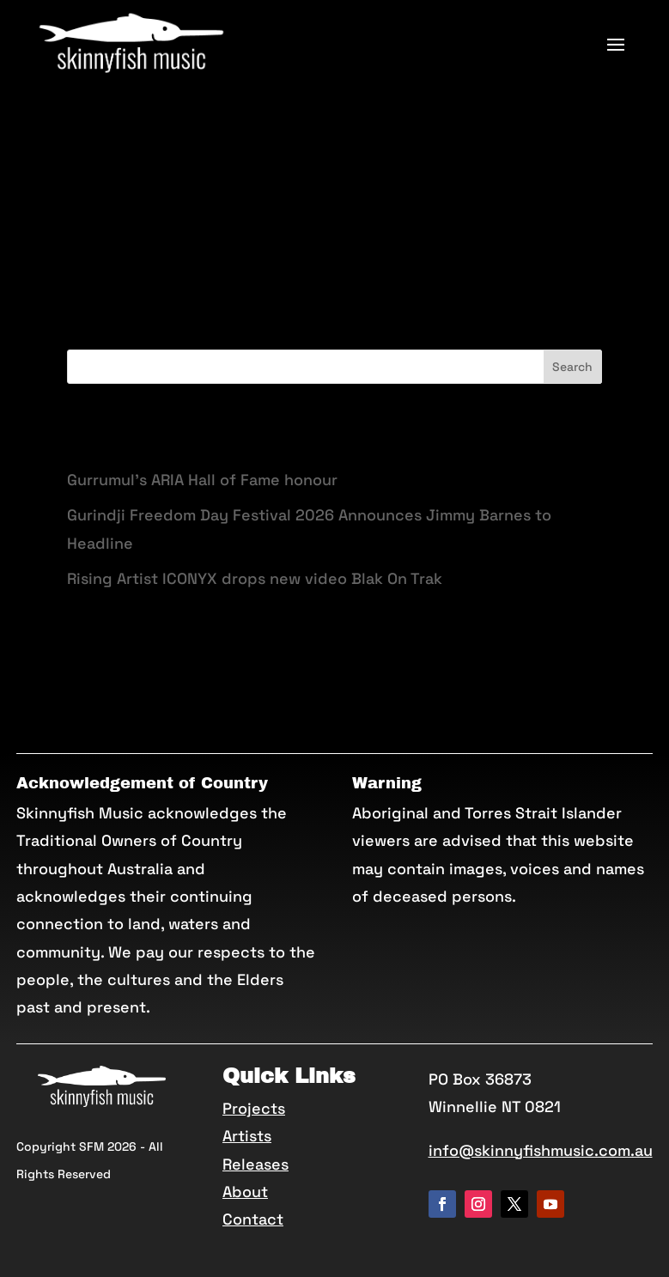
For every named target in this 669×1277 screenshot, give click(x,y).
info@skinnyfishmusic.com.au (541, 1150)
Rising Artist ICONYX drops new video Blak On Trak (254, 578)
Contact (252, 1219)
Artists (246, 1136)
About (245, 1191)
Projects (253, 1108)
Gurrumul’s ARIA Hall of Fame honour (202, 480)
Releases (255, 1164)
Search (572, 366)
